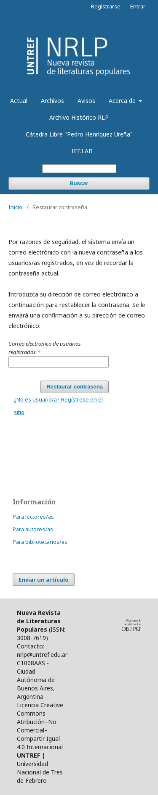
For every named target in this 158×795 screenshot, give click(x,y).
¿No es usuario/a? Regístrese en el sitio (58, 406)
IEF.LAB (82, 151)
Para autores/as (33, 529)
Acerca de (123, 101)
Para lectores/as (33, 516)
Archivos (52, 101)
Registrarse (106, 6)
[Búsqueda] (79, 168)
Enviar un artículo (44, 579)
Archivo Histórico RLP (79, 117)
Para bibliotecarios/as (40, 542)
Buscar (79, 183)
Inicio (15, 207)
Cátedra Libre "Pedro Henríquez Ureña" (79, 134)
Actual (18, 101)
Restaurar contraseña (74, 386)
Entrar (137, 6)
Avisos (86, 101)
